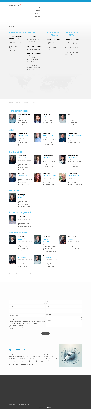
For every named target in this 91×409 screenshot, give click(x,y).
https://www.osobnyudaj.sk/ (25, 364)
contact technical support (17, 327)
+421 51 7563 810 (49, 120)
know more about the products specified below (23, 323)
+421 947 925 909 (74, 164)
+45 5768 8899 (33, 66)
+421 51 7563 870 (23, 181)
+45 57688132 (48, 182)
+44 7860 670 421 (49, 142)
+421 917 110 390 (49, 122)
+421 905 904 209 (74, 248)
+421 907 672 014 (23, 167)
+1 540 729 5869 (49, 250)
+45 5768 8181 (14, 46)
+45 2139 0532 (23, 122)
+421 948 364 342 (24, 225)
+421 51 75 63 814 (74, 246)
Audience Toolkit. (48, 407)
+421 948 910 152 (23, 182)
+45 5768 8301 (23, 120)
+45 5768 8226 (23, 142)
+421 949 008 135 (49, 164)
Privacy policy (12, 404)
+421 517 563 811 (52, 47)
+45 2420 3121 (73, 140)
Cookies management (23, 404)
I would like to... (13, 320)
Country (49, 314)
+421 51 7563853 (23, 166)
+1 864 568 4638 (49, 248)
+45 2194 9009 (23, 266)
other (11, 328)
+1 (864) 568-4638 (72, 47)
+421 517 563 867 (74, 163)
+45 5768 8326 (74, 120)
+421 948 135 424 (23, 248)
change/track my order (16, 325)
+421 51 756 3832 (49, 163)
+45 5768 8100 (33, 57)
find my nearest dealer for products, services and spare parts (27, 321)
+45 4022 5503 (48, 264)
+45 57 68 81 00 (23, 246)
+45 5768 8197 (48, 141)
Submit (45, 333)
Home (10, 26)
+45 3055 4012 (23, 144)
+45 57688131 (73, 182)
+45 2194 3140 (73, 122)
